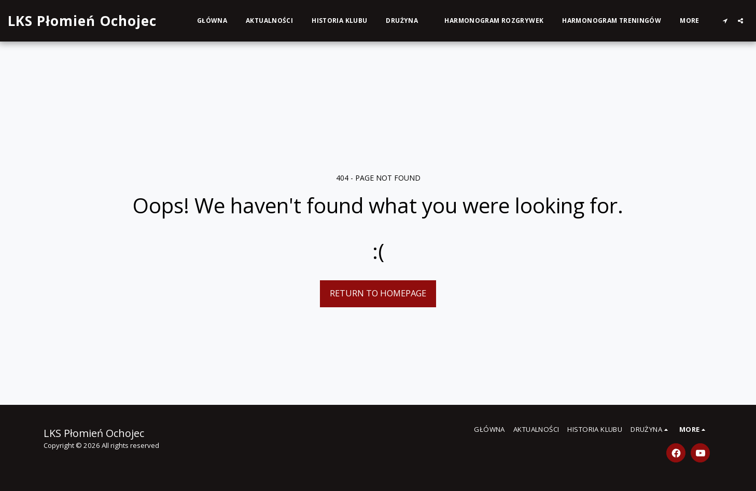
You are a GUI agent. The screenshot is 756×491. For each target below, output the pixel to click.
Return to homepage (378, 293)
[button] (405, 21)
